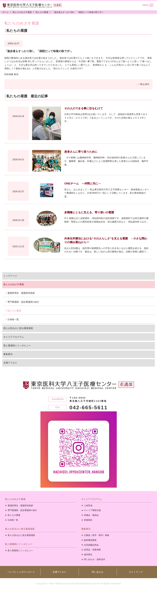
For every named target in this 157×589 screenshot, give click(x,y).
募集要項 (8, 354)
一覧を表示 (143, 84)
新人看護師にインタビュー (17, 345)
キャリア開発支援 (92, 510)
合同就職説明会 (91, 545)
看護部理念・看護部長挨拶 (21, 293)
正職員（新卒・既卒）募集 (96, 535)
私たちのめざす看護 (13, 284)
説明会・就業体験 (92, 549)
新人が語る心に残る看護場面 (18, 328)
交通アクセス (10, 362)
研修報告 (88, 520)
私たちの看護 (14, 310)
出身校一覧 (13, 319)
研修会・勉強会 (91, 515)
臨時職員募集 (90, 540)
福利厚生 (88, 554)
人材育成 (88, 505)
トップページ (10, 275)
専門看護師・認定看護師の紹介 (23, 302)
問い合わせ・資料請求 (94, 559)
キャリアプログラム (13, 337)
